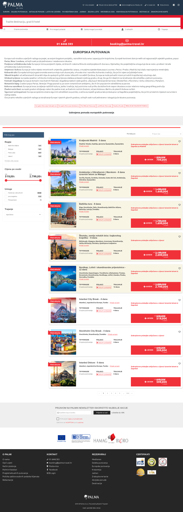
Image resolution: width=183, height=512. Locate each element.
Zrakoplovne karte (100, 476)
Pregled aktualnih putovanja (15, 473)
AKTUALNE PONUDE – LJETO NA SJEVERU (45, 12)
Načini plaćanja (9, 466)
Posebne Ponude (118, 106)
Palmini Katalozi (10, 470)
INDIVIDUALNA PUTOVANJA (127, 12)
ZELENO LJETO (93, 12)
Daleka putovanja (100, 463)
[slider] (6, 180)
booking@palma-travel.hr (127, 42)
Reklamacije (8, 480)
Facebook (52, 470)
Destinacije (97, 483)
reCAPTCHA (70, 422)
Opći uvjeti (7, 463)
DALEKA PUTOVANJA (19, 12)
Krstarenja (96, 470)
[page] (132, 393)
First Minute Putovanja (88, 106)
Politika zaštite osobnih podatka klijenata (21, 476)
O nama (6, 459)
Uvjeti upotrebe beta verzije (92, 508)
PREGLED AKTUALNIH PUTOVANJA (137, 106)
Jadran (95, 473)
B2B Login (51, 473)
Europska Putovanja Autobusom (69, 106)
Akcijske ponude (99, 480)
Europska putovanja (101, 466)
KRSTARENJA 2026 (108, 12)
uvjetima (80, 422)
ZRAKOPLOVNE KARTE (159, 12)
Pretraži (91, 35)
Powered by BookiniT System (98, 504)
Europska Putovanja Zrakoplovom (46, 106)
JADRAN (83, 12)
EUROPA (6, 12)
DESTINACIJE (144, 12)
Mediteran (96, 459)
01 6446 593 (65, 42)
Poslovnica (53, 466)
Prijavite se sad (102, 412)
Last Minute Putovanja (104, 106)
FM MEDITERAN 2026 (70, 12)
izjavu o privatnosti (75, 419)
